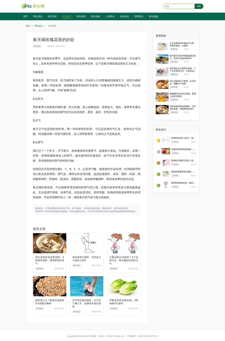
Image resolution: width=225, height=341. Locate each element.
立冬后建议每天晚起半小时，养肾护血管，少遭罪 (183, 44)
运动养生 (124, 16)
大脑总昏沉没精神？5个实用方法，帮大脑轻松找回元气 (123, 260)
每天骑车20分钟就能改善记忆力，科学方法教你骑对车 (183, 57)
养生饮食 (95, 16)
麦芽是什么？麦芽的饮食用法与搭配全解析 (49, 302)
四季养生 (138, 16)
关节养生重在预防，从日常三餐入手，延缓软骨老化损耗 (86, 303)
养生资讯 (37, 16)
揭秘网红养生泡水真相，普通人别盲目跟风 (183, 95)
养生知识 (66, 16)
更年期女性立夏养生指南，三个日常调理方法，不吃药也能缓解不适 (183, 69)
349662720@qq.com (115, 336)
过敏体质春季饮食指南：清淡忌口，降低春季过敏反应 (195, 149)
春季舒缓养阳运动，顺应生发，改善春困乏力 (191, 182)
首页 (25, 16)
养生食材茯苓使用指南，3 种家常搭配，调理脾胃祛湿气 (49, 260)
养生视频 (153, 16)
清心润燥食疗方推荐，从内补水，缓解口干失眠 (183, 82)
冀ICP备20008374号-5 (148, 336)
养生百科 (52, 16)
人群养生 (110, 16)
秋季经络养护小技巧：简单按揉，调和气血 (190, 138)
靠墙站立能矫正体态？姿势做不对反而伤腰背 (191, 160)
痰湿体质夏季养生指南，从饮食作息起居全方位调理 (194, 171)
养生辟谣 (81, 16)
